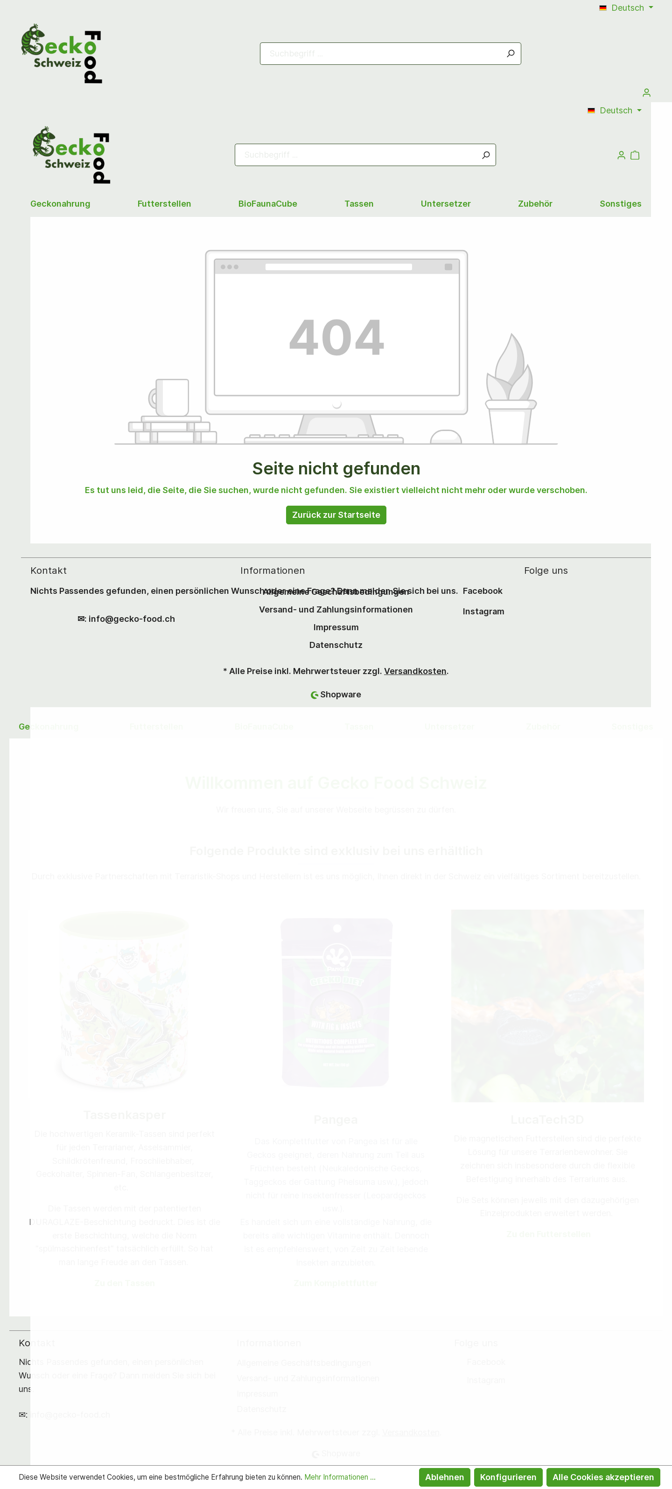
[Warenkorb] (336, 404)
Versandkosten (415, 671)
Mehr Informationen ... (340, 1477)
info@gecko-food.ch (132, 619)
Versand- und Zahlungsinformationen (336, 609)
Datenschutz (336, 645)
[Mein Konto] (646, 92)
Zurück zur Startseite (336, 515)
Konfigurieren (508, 1477)
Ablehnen (444, 1477)
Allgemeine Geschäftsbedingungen (336, 592)
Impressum (336, 627)
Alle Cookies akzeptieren (603, 1477)
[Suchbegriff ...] (380, 53)
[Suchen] (510, 53)
